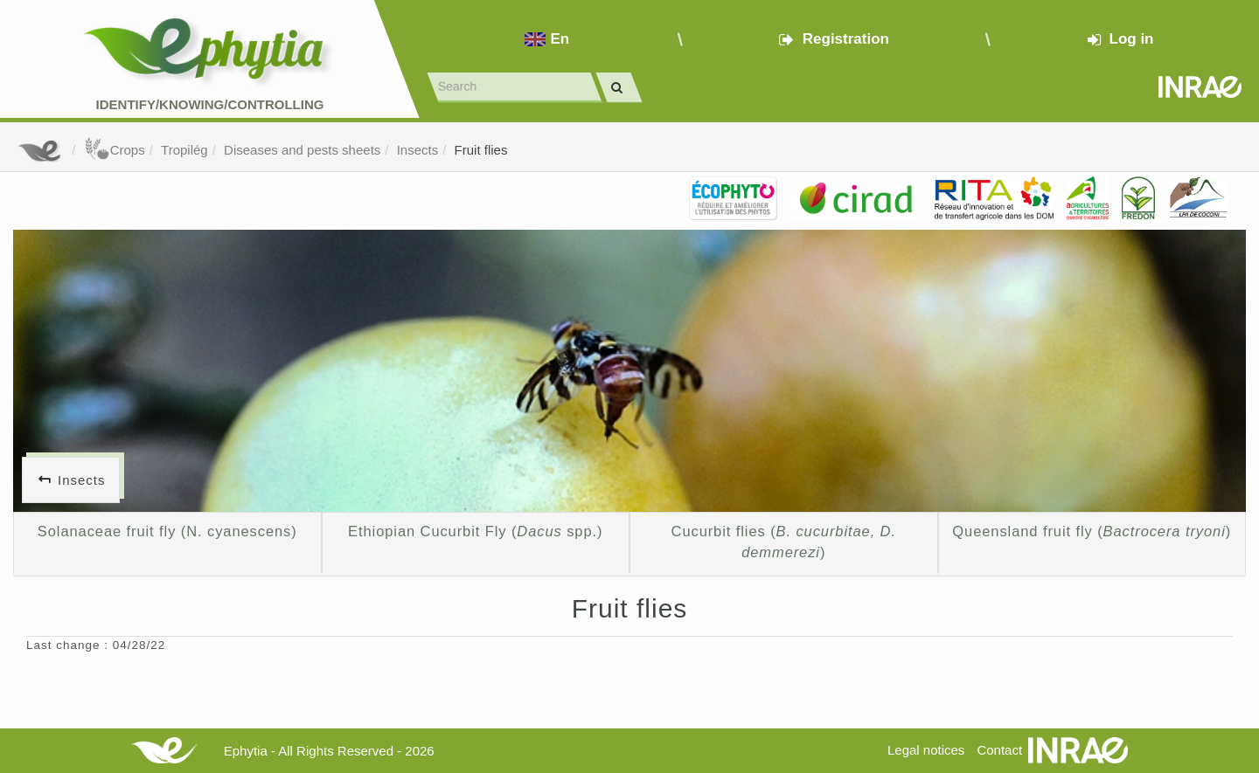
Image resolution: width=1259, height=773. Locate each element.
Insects (418, 149)
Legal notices (925, 749)
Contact (999, 749)
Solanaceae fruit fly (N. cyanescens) (167, 531)
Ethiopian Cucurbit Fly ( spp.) (475, 531)
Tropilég (184, 149)
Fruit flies (481, 149)
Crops (114, 149)
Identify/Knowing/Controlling (210, 104)
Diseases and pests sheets (302, 149)
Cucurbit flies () (783, 541)
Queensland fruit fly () (1091, 531)
